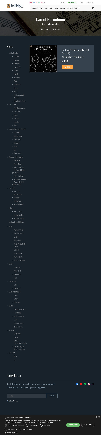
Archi (15, 81)
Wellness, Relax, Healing (16, 157)
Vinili (15, 356)
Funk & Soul (12, 281)
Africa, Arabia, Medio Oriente (20, 245)
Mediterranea (17, 240)
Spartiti (56, 8)
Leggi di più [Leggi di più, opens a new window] (49, 422)
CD (15, 359)
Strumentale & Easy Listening (17, 129)
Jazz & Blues (12, 104)
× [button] (99, 417)
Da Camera (17, 67)
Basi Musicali (17, 139)
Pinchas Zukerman (78, 57)
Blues (15, 115)
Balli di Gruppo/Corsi (19, 309)
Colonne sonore (18, 136)
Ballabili (11, 306)
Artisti (41, 8)
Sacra (15, 91)
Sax (15, 150)
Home (42, 29)
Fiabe (15, 278)
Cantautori (17, 197)
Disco (15, 285)
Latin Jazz (17, 122)
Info (67, 67)
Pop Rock (11, 188)
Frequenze (17, 160)
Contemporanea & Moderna (19, 96)
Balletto (16, 74)
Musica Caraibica (18, 218)
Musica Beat (17, 201)
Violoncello (17, 132)
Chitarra (16, 143)
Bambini (11, 264)
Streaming (70, 8)
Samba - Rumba (18, 323)
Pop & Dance (18, 211)
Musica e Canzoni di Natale (16, 222)
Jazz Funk (16, 118)
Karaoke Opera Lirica (20, 101)
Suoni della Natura (19, 176)
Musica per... (12, 330)
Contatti (77, 8)
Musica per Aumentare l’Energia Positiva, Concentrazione (19, 182)
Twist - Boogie (18, 327)
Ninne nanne (17, 271)
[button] (34, 433)
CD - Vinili (12, 352)
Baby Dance (17, 274)
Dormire (16, 337)
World (10, 226)
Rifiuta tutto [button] (88, 425)
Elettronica (17, 302)
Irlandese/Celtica (18, 233)
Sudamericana (18, 253)
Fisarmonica (17, 313)
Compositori (48, 8)
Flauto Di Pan (17, 153)
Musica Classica (13, 53)
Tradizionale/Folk (18, 204)
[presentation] (21, 409)
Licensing (62, 8)
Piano (15, 146)
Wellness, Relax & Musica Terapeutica (19, 348)
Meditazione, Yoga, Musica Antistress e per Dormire (18, 170)
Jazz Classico (17, 111)
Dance (16, 295)
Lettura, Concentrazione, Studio (20, 342)
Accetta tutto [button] (73, 425)
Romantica (17, 63)
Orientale (16, 250)
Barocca (16, 60)
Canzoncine (17, 267)
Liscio (15, 320)
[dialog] (50, 425)
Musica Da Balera (19, 316)
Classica (16, 56)
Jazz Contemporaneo (19, 108)
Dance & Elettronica (14, 292)
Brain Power (17, 334)
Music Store (34, 8)
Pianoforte (17, 77)
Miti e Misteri (17, 164)
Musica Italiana (18, 257)
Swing (16, 125)
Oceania (16, 237)
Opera (15, 88)
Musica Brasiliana (19, 215)
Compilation (17, 84)
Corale (16, 70)
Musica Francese (18, 230)
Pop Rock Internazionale (18, 192)
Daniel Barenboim (67, 57)
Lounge (16, 299)
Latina (10, 208)
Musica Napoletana (19, 260)
